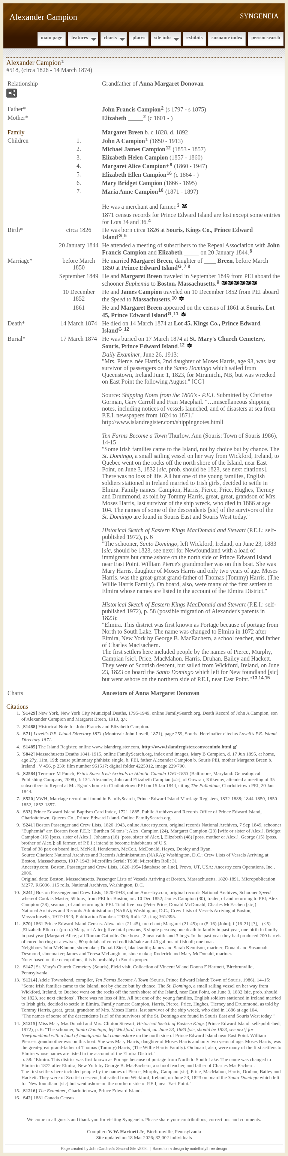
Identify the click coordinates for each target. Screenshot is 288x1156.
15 (267, 677)
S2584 (29, 773)
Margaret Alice (134, 166)
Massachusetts (151, 299)
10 (174, 298)
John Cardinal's (102, 1149)
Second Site (126, 1149)
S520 (28, 798)
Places (138, 37)
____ (218, 260)
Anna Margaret (171, 83)
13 (254, 677)
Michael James (133, 149)
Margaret (122, 132)
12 (168, 148)
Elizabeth (122, 118)
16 (169, 173)
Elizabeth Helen (135, 157)
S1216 (29, 1090)
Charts (110, 37)
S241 (28, 825)
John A (123, 140)
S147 (28, 966)
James (141, 292)
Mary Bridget (132, 183)
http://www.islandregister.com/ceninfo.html (186, 747)
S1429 (29, 713)
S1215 (29, 1023)
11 (176, 313)
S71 (26, 733)
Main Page (51, 37)
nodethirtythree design (208, 1149)
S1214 (29, 980)
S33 (26, 811)
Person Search (265, 37)
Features (79, 37)
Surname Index (227, 37)
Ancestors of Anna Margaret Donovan (151, 693)
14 (260, 677)
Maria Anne (130, 191)
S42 (26, 1097)
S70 (26, 923)
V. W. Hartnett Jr (126, 1131)
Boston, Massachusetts (186, 283)
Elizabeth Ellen (134, 175)
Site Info (162, 37)
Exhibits (194, 37)
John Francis (131, 109)
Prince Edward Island (150, 268)
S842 (28, 754)
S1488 (29, 726)
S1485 (29, 747)
